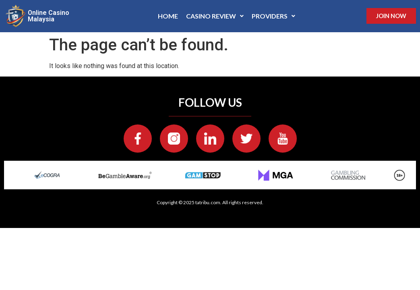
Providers (273, 16)
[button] (215, 16)
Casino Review (215, 16)
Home (168, 16)
